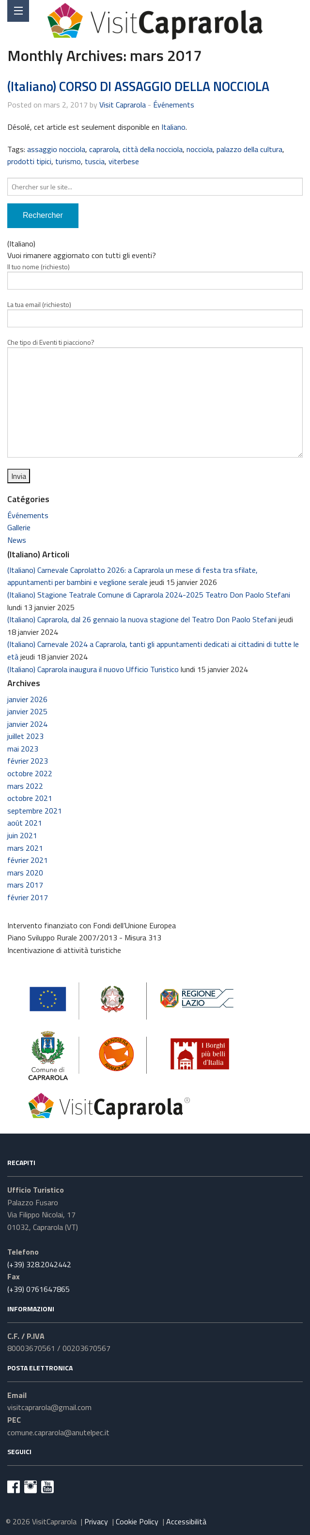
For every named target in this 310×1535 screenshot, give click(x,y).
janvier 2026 (27, 699)
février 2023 (27, 761)
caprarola (104, 149)
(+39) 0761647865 (38, 1289)
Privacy (96, 1521)
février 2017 (27, 897)
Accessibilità (186, 1521)
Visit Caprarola (122, 104)
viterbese (123, 161)
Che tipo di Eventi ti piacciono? (155, 397)
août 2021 (24, 823)
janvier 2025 (27, 711)
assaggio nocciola (56, 149)
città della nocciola (153, 149)
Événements (173, 104)
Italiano (173, 127)
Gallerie (19, 527)
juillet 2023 (25, 736)
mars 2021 (25, 848)
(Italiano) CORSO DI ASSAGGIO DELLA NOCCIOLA (138, 86)
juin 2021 (22, 835)
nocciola (199, 149)
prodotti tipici (29, 161)
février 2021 (27, 860)
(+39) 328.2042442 (39, 1264)
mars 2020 (25, 872)
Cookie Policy (137, 1521)
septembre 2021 (34, 810)
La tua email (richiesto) (155, 313)
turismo (68, 161)
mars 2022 (25, 786)
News (16, 540)
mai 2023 (22, 748)
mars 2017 (25, 884)
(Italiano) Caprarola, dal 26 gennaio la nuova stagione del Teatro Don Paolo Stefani (142, 619)
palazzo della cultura (249, 149)
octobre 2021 (29, 798)
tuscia (95, 161)
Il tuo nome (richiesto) (155, 275)
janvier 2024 (27, 724)
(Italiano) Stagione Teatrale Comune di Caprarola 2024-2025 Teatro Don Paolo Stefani (148, 594)
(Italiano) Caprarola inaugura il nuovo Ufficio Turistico (93, 669)
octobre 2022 (29, 773)
